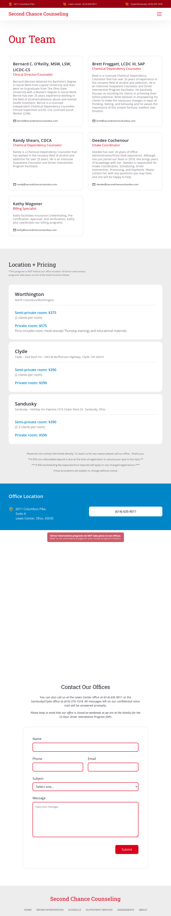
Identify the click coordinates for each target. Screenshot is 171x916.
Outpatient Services (99, 909)
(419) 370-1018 (73, 701)
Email (92, 759)
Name (37, 739)
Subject (38, 778)
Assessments (125, 909)
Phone (37, 759)
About (143, 909)
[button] (158, 14)
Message (39, 798)
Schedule (74, 909)
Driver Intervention (50, 909)
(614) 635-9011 (113, 697)
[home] (38, 14)
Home (28, 909)
